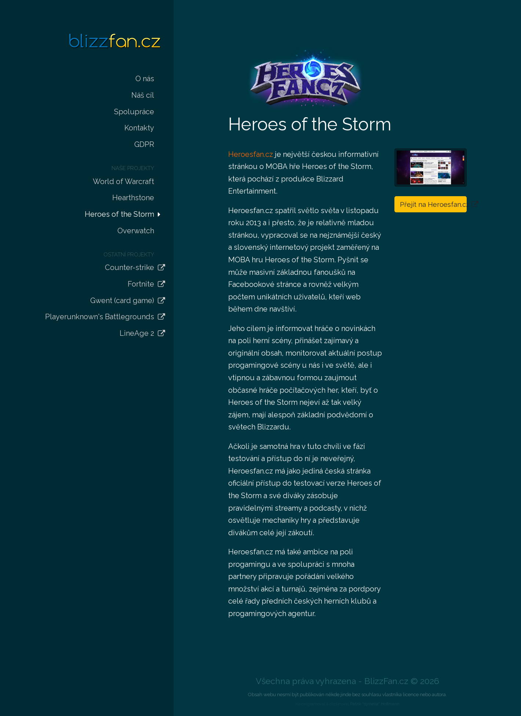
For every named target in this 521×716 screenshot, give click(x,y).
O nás (144, 78)
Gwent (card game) (122, 300)
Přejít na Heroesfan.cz (433, 204)
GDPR (144, 144)
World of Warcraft (123, 181)
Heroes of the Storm (119, 214)
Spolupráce (134, 111)
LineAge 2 (137, 333)
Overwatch (135, 230)
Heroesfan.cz (250, 154)
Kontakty (139, 127)
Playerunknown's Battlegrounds (99, 316)
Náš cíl (142, 95)
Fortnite (141, 284)
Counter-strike (129, 267)
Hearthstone (133, 197)
